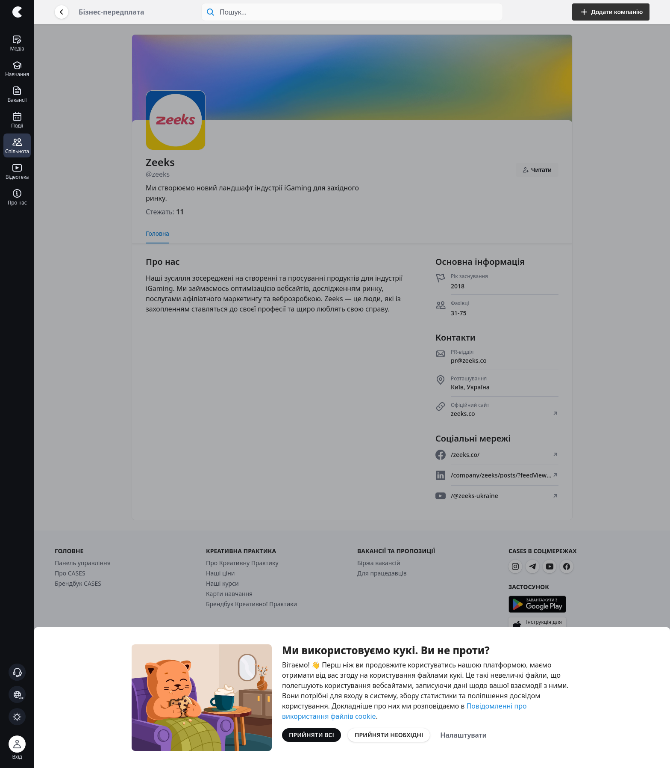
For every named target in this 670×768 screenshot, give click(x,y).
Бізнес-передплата (111, 12)
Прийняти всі (311, 735)
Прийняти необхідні (389, 735)
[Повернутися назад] (61, 12)
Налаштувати (463, 735)
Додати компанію (611, 12)
